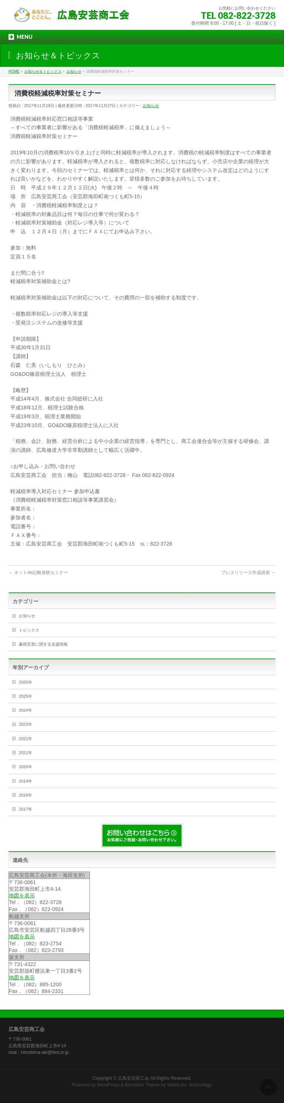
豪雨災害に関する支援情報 (43, 644)
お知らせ (151, 105)
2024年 (25, 710)
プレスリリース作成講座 (248, 572)
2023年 (25, 724)
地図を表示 (22, 895)
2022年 (25, 738)
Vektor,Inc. (177, 1084)
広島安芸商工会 (133, 1078)
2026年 (25, 682)
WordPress (108, 1084)
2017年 (25, 809)
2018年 (25, 795)
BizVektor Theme (142, 1084)
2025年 (25, 696)
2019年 (25, 781)
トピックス (29, 630)
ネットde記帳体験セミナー (38, 572)
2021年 (25, 752)
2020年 (25, 766)
